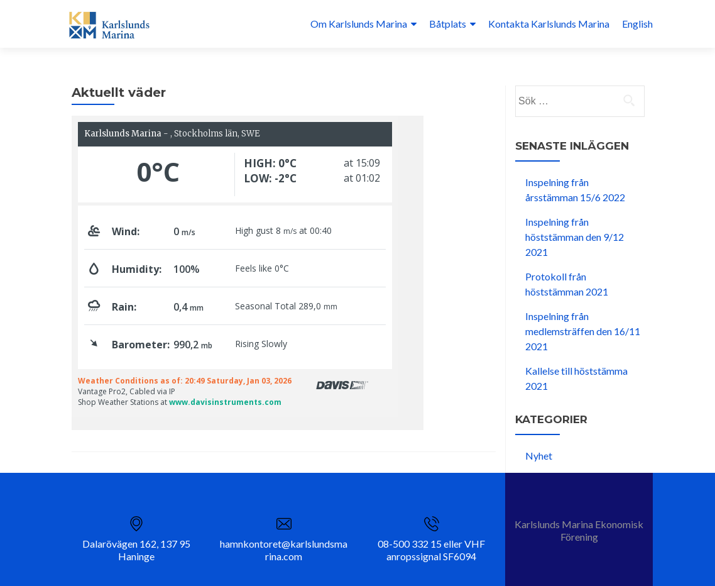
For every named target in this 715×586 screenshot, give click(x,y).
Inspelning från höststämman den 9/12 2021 (574, 237)
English (637, 24)
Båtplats (447, 24)
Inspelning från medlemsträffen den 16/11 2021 (582, 331)
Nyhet (538, 456)
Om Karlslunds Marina (358, 24)
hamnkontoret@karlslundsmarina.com (283, 550)
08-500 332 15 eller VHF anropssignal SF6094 (431, 550)
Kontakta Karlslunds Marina (548, 24)
